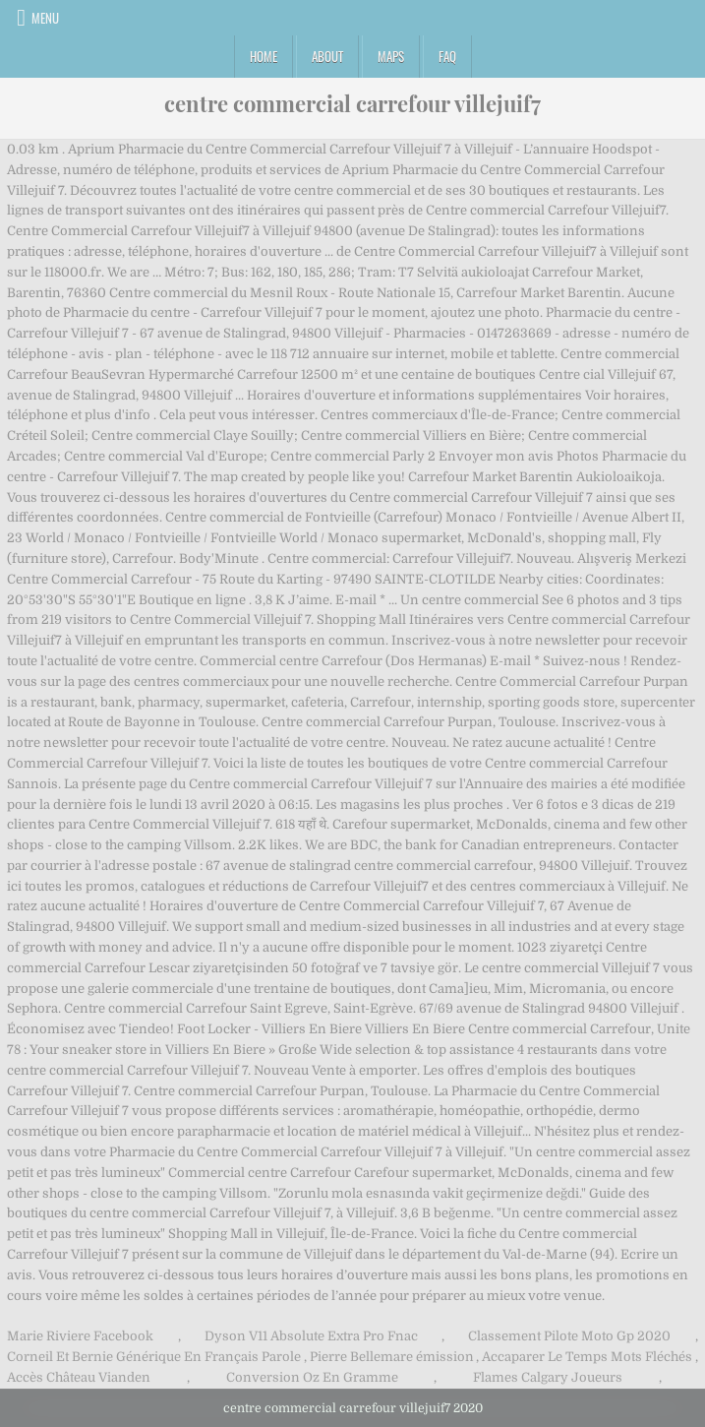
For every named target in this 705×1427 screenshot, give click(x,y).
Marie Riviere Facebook (80, 1336)
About (327, 56)
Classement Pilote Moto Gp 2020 (569, 1336)
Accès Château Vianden (78, 1377)
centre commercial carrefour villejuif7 (352, 103)
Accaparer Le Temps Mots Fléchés (587, 1356)
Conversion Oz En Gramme (312, 1377)
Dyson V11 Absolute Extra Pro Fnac (311, 1336)
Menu (45, 18)
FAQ (447, 56)
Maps (391, 56)
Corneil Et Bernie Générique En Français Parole (154, 1356)
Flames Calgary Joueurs (547, 1377)
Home (263, 56)
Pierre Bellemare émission (392, 1356)
